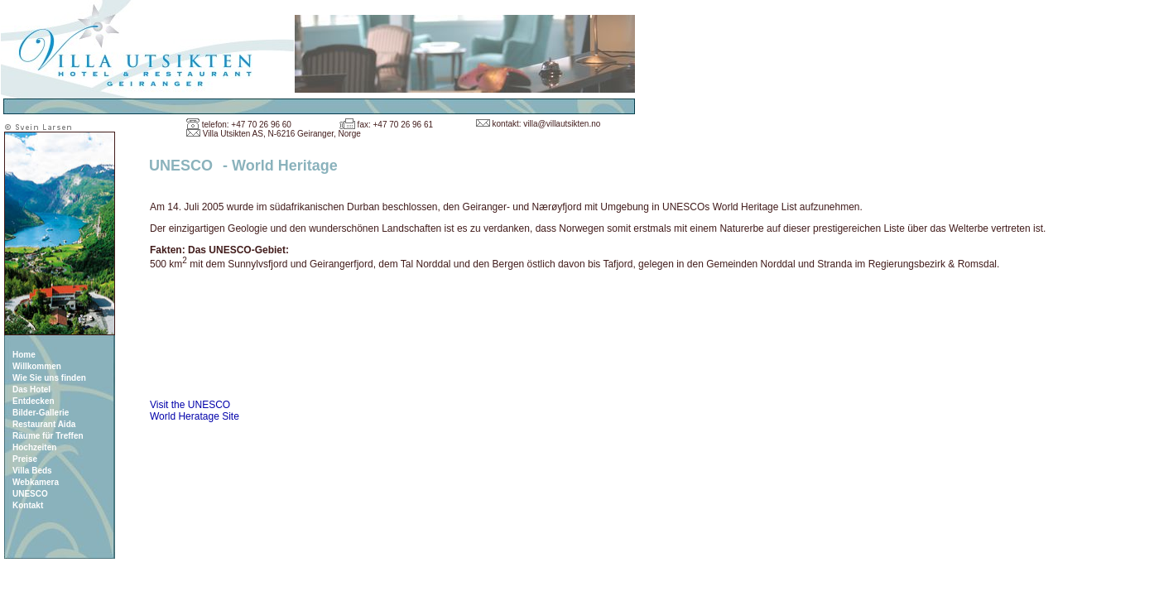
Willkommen (36, 366)
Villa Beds (32, 470)
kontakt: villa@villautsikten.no (547, 123)
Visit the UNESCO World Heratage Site (194, 410)
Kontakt (27, 505)
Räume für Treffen (48, 435)
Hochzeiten (34, 447)
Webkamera (35, 482)
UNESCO (30, 493)
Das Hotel (31, 389)
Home (24, 354)
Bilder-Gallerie (40, 412)
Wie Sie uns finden (49, 377)
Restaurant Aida (43, 424)
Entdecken (33, 401)
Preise (24, 459)
